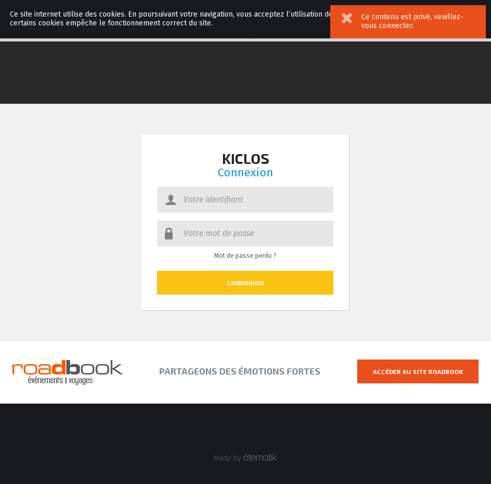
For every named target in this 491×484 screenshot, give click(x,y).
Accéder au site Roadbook (418, 371)
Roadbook (67, 372)
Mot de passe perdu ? (245, 255)
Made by (245, 458)
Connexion (245, 282)
